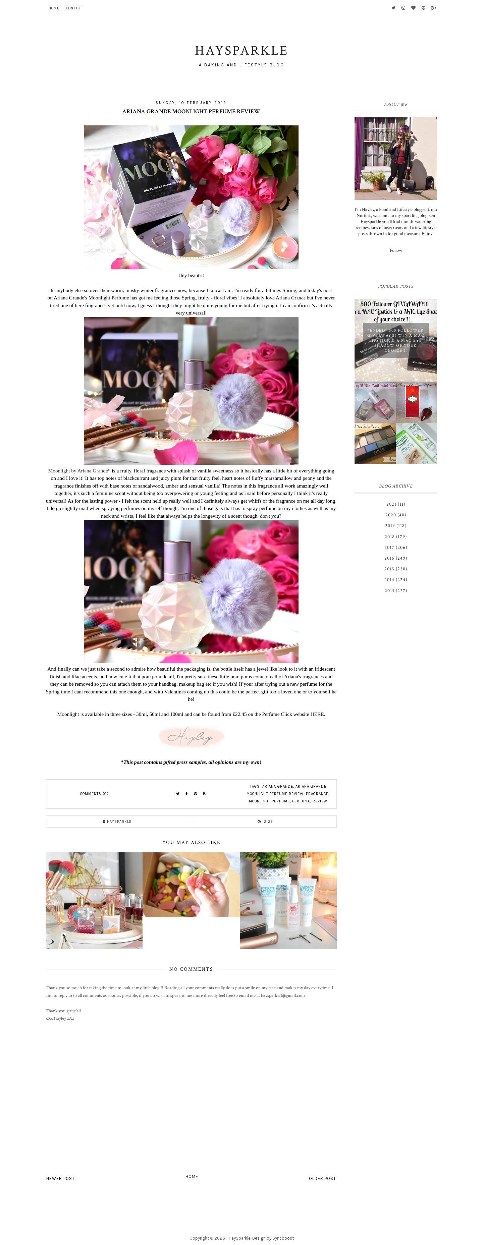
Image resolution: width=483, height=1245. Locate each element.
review (320, 801)
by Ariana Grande (89, 470)
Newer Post (60, 1178)
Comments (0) (94, 794)
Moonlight (59, 470)
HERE (317, 714)
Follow (396, 250)
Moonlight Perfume (269, 801)
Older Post (322, 1178)
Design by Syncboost (273, 1238)
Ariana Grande (277, 786)
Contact (74, 8)
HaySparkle (240, 1238)
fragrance (317, 794)
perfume (301, 801)
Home (54, 8)
